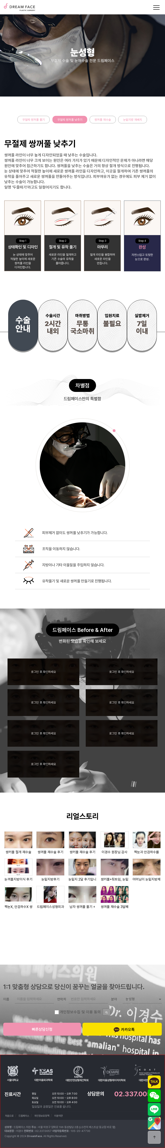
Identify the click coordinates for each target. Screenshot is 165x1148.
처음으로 (9, 1115)
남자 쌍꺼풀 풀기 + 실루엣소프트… (82, 907)
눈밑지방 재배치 (132, 119)
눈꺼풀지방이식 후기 (18, 879)
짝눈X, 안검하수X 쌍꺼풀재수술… (18, 907)
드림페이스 (19, 6)
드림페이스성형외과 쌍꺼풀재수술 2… (50, 907)
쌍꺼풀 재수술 (103, 119)
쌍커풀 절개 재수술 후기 (18, 852)
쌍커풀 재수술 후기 (82, 852)
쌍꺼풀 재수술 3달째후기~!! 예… (114, 907)
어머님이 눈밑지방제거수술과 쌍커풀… (146, 879)
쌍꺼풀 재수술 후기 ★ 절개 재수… (50, 852)
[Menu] (156, 7)
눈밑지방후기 (50, 879)
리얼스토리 (82, 816)
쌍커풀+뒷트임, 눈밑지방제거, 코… (114, 879)
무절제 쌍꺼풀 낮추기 (69, 119)
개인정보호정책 (41, 1115)
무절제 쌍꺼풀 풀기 (33, 119)
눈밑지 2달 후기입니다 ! (82, 879)
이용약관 (58, 1115)
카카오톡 (124, 1030)
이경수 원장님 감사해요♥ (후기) (114, 852)
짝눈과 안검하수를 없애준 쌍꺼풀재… (146, 852)
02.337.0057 (134, 1094)
